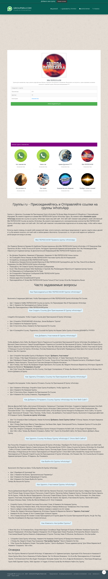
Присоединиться (54, 104)
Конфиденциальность (65, 574)
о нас (89, 574)
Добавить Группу (68, 9)
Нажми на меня (62, 1)
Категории (84, 9)
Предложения (53, 574)
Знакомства (35, 98)
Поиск (96, 9)
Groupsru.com (19, 574)
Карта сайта (15, 575)
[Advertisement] (54, 33)
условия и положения (80, 574)
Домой (54, 9)
